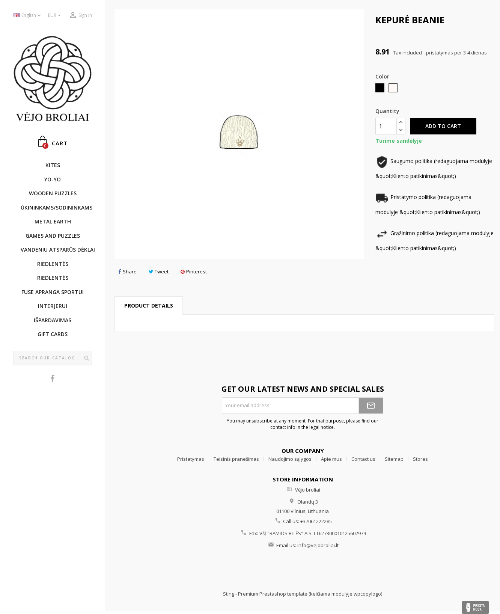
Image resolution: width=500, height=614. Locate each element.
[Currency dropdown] (55, 15)
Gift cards (53, 334)
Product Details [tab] (148, 305)
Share (127, 271)
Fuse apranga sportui (52, 292)
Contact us (363, 459)
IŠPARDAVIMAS (52, 320)
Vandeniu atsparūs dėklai (56, 249)
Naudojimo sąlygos (290, 459)
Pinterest (194, 271)
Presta (475, 607)
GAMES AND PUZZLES (53, 235)
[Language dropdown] (28, 15)
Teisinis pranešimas (236, 459)
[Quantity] (386, 126)
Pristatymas (190, 459)
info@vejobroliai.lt (318, 545)
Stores (420, 459)
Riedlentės (52, 263)
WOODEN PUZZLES (53, 193)
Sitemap (394, 459)
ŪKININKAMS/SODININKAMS (56, 207)
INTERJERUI (52, 305)
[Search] (52, 358)
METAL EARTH (53, 221)
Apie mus (331, 459)
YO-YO (52, 179)
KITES (52, 165)
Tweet (159, 271)
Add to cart (443, 126)
